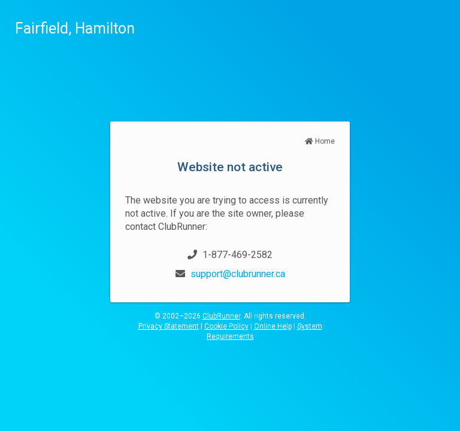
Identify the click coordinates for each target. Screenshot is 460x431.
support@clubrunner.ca (237, 274)
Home (320, 141)
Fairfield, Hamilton (75, 28)
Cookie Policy (226, 326)
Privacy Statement (168, 326)
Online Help (273, 326)
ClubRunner (221, 316)
